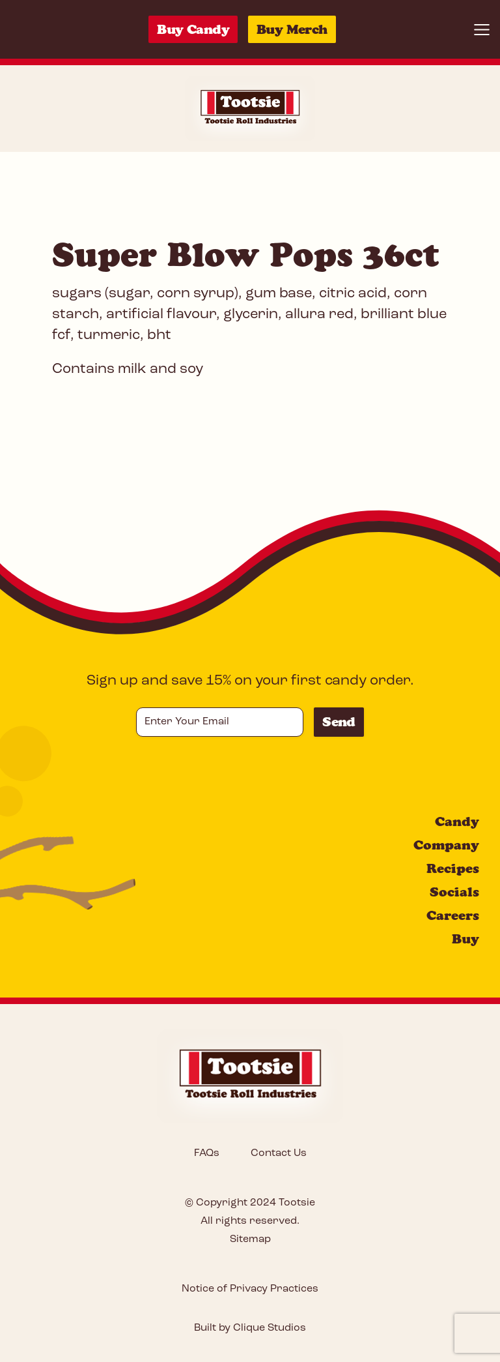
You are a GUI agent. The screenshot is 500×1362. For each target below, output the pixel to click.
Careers (452, 915)
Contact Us (279, 1153)
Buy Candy (193, 29)
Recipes (452, 868)
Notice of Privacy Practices (250, 1289)
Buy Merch (292, 29)
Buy (465, 938)
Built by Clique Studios (250, 1328)
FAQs (206, 1153)
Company (446, 844)
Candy (457, 821)
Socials (454, 891)
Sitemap (250, 1239)
